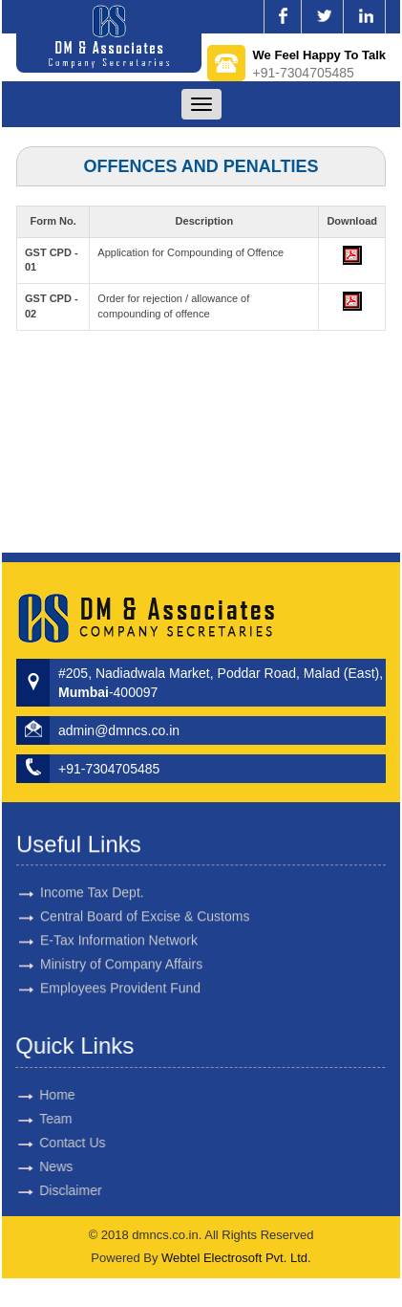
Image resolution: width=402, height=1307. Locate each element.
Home (40, 1094)
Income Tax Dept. (92, 875)
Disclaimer (54, 1190)
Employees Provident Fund (120, 971)
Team (39, 1118)
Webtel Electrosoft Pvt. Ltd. (236, 1258)
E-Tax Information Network (119, 923)
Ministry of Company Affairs (121, 947)
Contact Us (56, 1142)
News (39, 1166)
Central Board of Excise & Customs (144, 899)
